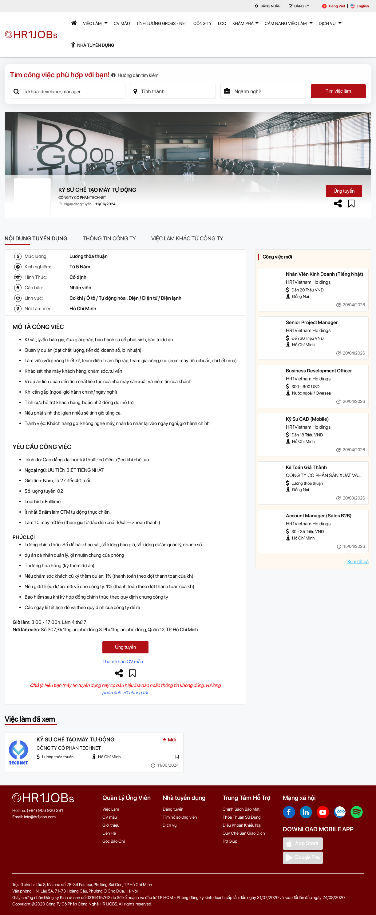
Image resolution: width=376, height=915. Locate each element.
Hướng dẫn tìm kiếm (135, 75)
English (359, 6)
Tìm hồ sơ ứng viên (180, 817)
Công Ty (202, 23)
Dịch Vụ (330, 23)
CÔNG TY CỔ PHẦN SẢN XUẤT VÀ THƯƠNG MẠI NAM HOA (322, 475)
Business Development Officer (319, 371)
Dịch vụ (169, 825)
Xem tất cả (358, 561)
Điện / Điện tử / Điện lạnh (155, 298)
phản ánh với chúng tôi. (125, 693)
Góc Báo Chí (113, 841)
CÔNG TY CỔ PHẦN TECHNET (82, 197)
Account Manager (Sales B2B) (319, 516)
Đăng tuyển (173, 809)
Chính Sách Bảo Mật (241, 809)
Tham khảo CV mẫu (122, 661)
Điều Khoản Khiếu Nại (242, 825)
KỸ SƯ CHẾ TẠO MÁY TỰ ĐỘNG (97, 190)
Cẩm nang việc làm (289, 23)
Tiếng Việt (333, 6)
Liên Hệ (109, 833)
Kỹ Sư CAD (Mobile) (307, 419)
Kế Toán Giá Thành (306, 467)
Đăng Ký (299, 6)
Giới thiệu (110, 825)
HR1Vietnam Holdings (308, 282)
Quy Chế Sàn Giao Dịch (244, 833)
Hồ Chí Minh (82, 308)
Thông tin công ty (109, 238)
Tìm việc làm (338, 91)
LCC (222, 23)
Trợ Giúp (230, 841)
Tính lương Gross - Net (161, 23)
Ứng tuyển (344, 191)
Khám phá (245, 23)
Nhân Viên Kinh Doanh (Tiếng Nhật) (324, 274)
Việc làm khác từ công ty (187, 238)
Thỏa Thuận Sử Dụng (242, 817)
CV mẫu (122, 23)
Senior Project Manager (312, 322)
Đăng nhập (267, 6)
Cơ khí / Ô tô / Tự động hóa (97, 298)
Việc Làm (95, 23)
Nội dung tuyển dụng (36, 238)
